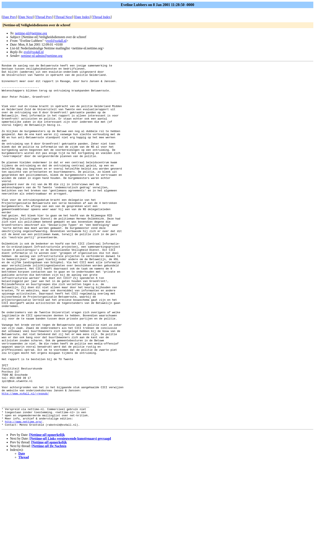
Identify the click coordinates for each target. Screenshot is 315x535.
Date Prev (9, 17)
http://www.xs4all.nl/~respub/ (25, 459)
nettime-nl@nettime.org (31, 33)
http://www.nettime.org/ (23, 493)
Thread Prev (44, 17)
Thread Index (102, 17)
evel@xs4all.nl (56, 40)
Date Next (26, 17)
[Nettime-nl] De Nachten (49, 518)
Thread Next (63, 17)
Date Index (82, 17)
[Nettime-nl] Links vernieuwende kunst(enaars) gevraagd (70, 511)
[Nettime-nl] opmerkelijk (47, 507)
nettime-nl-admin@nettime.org (41, 55)
